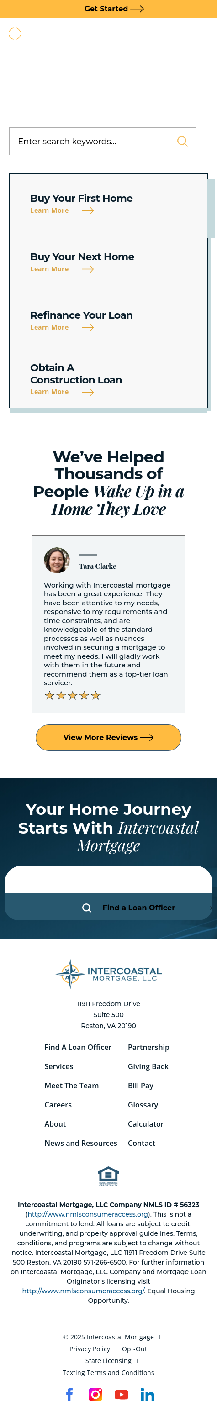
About (55, 1124)
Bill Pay (140, 1086)
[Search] (177, 141)
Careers (58, 1105)
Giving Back (148, 1066)
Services (59, 1066)
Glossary (143, 1105)
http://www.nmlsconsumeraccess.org (88, 1214)
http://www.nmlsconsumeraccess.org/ (83, 1291)
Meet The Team (72, 1086)
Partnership (148, 1047)
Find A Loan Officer (78, 1047)
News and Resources (81, 1143)
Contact (141, 1143)
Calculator (146, 1124)
